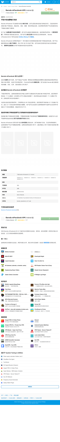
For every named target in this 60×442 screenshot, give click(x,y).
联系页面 (46, 242)
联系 (6, 395)
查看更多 (30, 386)
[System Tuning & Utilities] (12, 6)
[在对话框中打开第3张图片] (47, 143)
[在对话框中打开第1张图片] (20, 143)
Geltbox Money (23, 37)
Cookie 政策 (12, 398)
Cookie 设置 (39, 398)
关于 (2, 395)
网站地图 (16, 395)
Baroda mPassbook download (8, 210)
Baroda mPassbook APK (20, 10)
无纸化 (32, 37)
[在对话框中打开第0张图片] (7, 143)
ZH (56, 2)
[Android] (5, 6)
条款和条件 (4, 398)
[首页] (1, 6)
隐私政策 (19, 398)
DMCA (32, 398)
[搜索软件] (39, 2)
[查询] (26, 2)
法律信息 (26, 398)
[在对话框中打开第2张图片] (34, 143)
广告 (11, 395)
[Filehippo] (5, 2)
